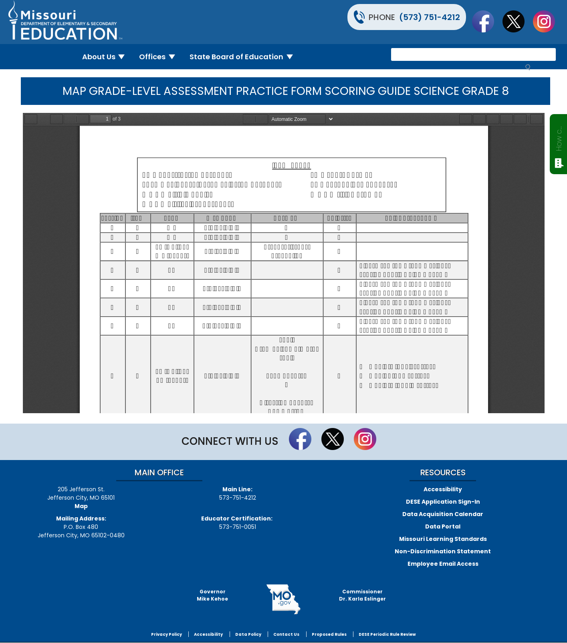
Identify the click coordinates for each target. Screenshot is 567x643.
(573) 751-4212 (429, 17)
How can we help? (559, 137)
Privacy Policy (166, 634)
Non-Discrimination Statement (443, 551)
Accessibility (443, 489)
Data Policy (248, 634)
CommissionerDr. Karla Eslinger (362, 595)
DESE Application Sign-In (443, 502)
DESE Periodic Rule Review (387, 634)
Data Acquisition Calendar (442, 514)
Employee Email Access (443, 564)
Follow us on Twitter (517, 21)
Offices (160, 57)
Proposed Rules (329, 634)
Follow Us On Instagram (548, 21)
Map (81, 506)
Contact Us (286, 634)
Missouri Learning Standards (443, 539)
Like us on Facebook (487, 21)
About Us (106, 57)
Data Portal (442, 526)
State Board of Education (244, 57)
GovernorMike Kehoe (212, 595)
